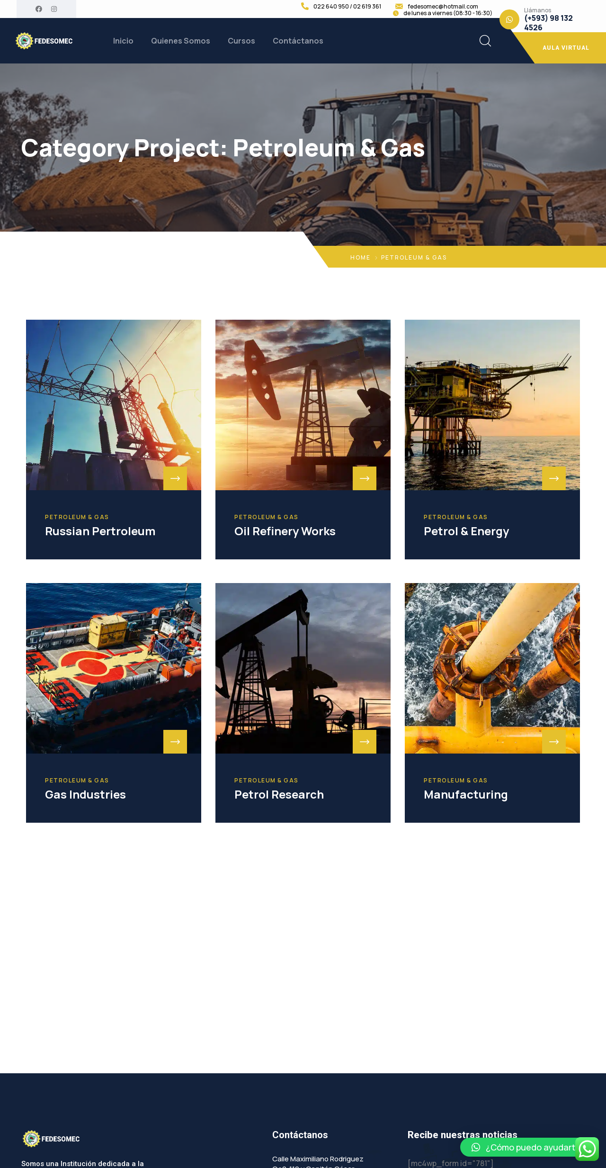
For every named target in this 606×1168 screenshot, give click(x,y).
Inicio (123, 41)
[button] (528, 1147)
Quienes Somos (180, 41)
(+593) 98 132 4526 (548, 23)
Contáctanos (298, 41)
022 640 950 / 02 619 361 (347, 6)
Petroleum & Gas (77, 517)
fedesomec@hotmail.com (443, 6)
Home (360, 257)
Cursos (241, 41)
